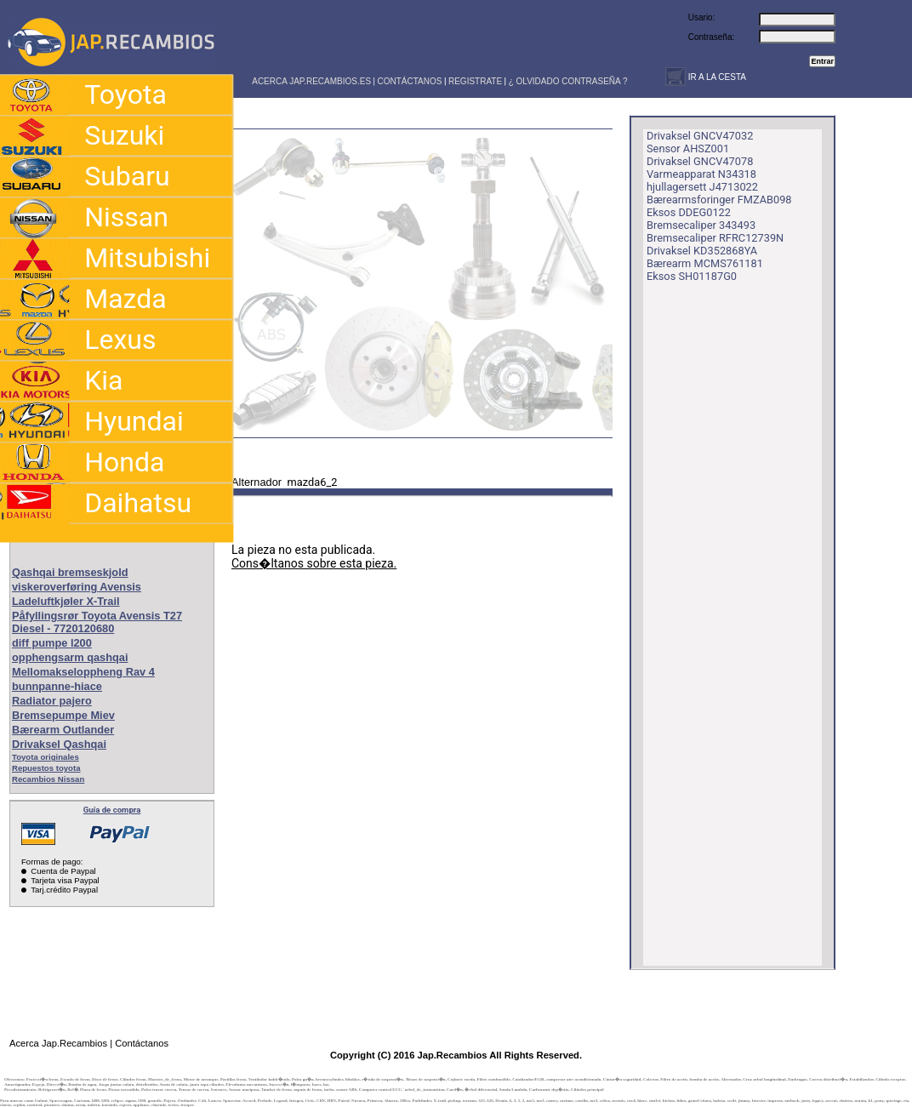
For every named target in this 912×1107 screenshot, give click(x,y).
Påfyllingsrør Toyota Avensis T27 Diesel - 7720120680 (97, 622)
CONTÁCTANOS (410, 81)
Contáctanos (141, 1043)
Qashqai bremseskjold (70, 572)
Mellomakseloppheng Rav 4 (83, 671)
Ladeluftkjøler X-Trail (66, 601)
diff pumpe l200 (52, 642)
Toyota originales (45, 757)
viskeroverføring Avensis (76, 586)
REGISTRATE (475, 81)
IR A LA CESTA (716, 77)
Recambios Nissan (48, 779)
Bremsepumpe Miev (63, 715)
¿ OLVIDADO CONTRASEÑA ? (568, 81)
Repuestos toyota (46, 768)
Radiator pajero (52, 700)
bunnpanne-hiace (57, 686)
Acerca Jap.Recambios (58, 1043)
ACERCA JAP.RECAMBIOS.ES (310, 81)
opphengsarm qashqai (70, 657)
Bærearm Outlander (63, 729)
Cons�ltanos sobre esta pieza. (313, 563)
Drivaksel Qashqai (59, 744)
